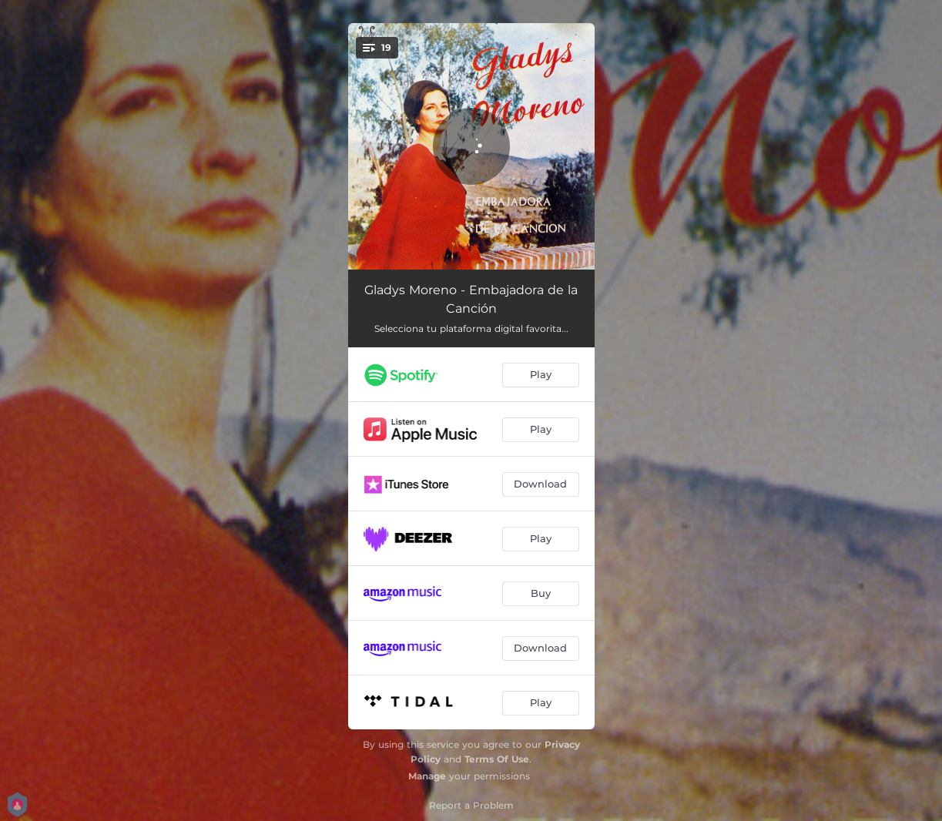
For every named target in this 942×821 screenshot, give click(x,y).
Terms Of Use (496, 759)
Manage (427, 776)
